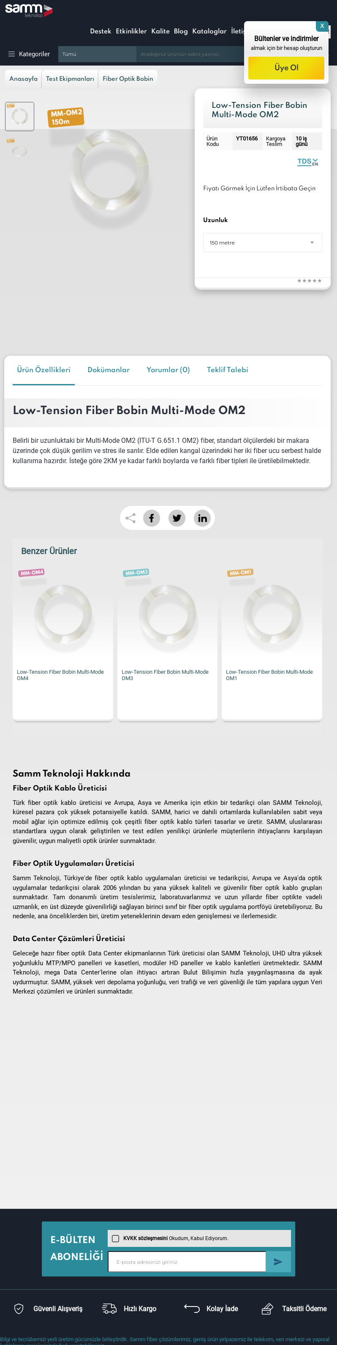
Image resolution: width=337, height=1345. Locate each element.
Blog (181, 31)
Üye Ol (286, 68)
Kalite (160, 31)
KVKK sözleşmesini (145, 1238)
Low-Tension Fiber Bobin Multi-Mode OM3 (165, 675)
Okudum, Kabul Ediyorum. (170, 1238)
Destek (100, 31)
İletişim (242, 31)
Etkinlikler (131, 31)
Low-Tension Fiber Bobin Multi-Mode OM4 (60, 675)
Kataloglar (209, 31)
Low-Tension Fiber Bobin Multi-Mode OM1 (269, 675)
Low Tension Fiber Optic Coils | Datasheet (307, 161)
